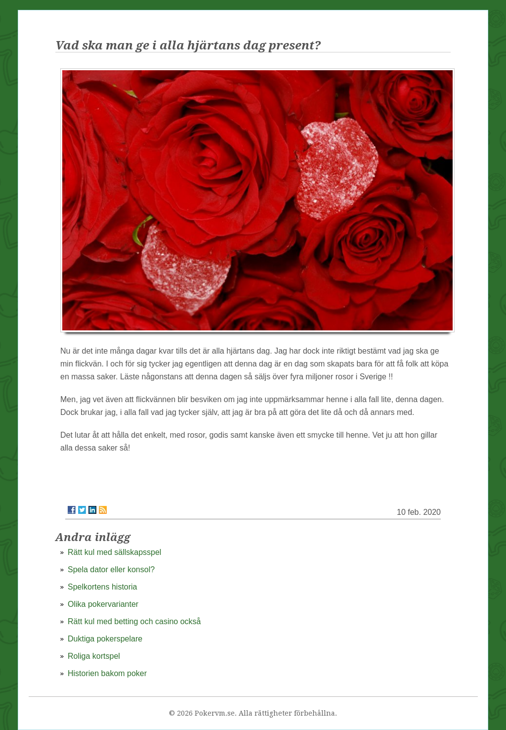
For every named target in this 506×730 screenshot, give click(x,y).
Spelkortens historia (102, 587)
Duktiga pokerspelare (105, 639)
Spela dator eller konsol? (111, 569)
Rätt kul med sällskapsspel (114, 552)
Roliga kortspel (94, 656)
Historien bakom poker (107, 673)
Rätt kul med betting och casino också (134, 621)
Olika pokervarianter (103, 604)
